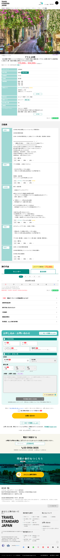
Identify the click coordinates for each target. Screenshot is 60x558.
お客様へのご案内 (27, 536)
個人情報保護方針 (44, 555)
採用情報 (53, 516)
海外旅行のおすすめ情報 (27, 525)
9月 (34, 276)
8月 (30, 276)
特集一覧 (34, 522)
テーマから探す (27, 522)
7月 (25, 276)
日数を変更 (24, 72)
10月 (39, 276)
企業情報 (45, 516)
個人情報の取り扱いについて (17, 408)
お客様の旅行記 (36, 524)
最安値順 (43, 271)
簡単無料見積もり (46, 526)
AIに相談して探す (27, 519)
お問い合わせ (30, 416)
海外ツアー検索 (36, 516)
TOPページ (26, 516)
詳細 (18, 65)
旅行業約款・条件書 (54, 555)
